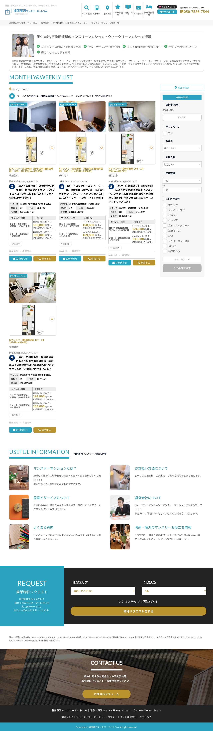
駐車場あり (174, 250)
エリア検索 (87, 13)
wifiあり (172, 245)
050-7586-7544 (196, 11)
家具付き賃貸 (149, 13)
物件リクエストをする (138, 611)
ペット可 (173, 219)
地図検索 (107, 13)
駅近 (170, 234)
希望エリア (80, 582)
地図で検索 (183, 86)
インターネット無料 (178, 239)
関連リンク (68, 716)
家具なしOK (174, 229)
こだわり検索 (118, 13)
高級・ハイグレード (178, 224)
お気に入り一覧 (168, 6)
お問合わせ (139, 13)
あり (170, 132)
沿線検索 (97, 13)
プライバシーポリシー (105, 716)
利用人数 (150, 582)
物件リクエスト (167, 11)
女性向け (173, 203)
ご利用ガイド (128, 13)
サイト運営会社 (128, 716)
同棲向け (173, 214)
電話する (46, 258)
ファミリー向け (176, 209)
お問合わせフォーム (106, 693)
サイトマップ (83, 716)
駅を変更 (182, 116)
